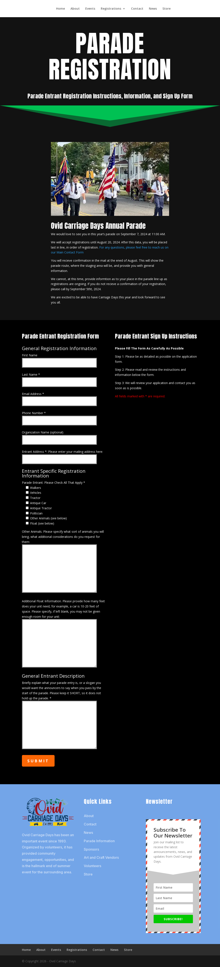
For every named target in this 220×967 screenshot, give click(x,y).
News (153, 9)
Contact (137, 9)
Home (60, 9)
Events (90, 9)
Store (166, 9)
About (75, 9)
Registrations (111, 9)
